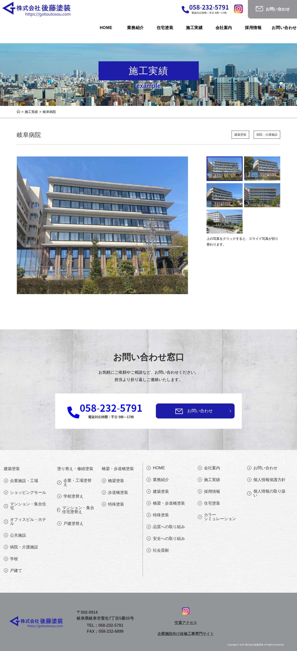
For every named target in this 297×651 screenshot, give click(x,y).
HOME (156, 468)
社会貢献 (158, 550)
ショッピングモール (25, 492)
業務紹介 (158, 480)
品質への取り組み (166, 527)
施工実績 (209, 480)
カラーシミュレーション (217, 517)
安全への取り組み (166, 538)
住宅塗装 (209, 503)
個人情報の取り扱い (266, 493)
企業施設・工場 (21, 481)
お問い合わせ (200, 410)
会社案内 (209, 468)
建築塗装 (237, 135)
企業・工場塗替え (74, 482)
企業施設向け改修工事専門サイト (186, 633)
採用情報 (209, 491)
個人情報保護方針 (266, 480)
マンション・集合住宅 (25, 506)
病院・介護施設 (266, 135)
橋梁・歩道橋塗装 (166, 503)
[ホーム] (18, 112)
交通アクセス (186, 622)
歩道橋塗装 (115, 492)
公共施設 (15, 535)
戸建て (13, 570)
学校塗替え (70, 496)
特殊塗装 (113, 504)
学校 (11, 559)
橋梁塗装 (113, 481)
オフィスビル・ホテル (25, 521)
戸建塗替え (70, 523)
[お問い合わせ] (179, 411)
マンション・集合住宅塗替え (75, 510)
